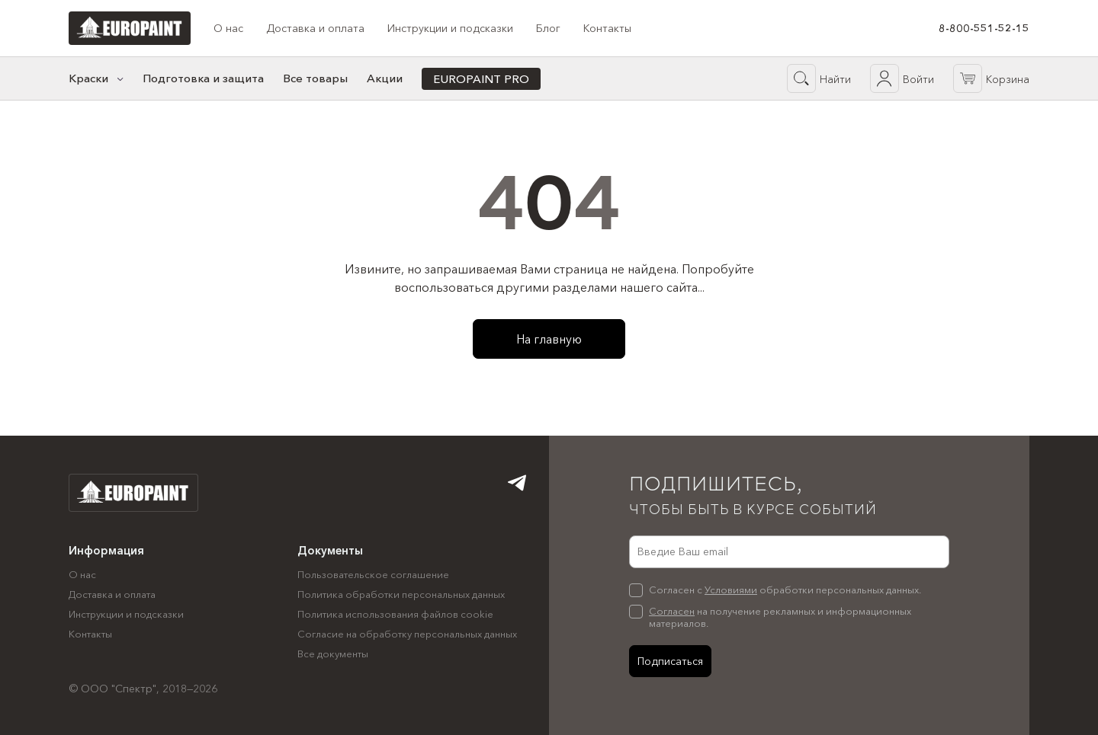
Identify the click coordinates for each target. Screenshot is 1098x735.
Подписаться (670, 661)
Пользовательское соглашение (373, 574)
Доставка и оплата (315, 28)
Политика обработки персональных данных (401, 594)
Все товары (315, 78)
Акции (385, 78)
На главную (549, 339)
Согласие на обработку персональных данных (407, 634)
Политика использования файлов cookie (395, 614)
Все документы (332, 653)
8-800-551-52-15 (984, 28)
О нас (228, 28)
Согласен (672, 611)
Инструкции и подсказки (450, 28)
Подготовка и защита (203, 78)
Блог (548, 28)
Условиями (731, 589)
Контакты (607, 28)
